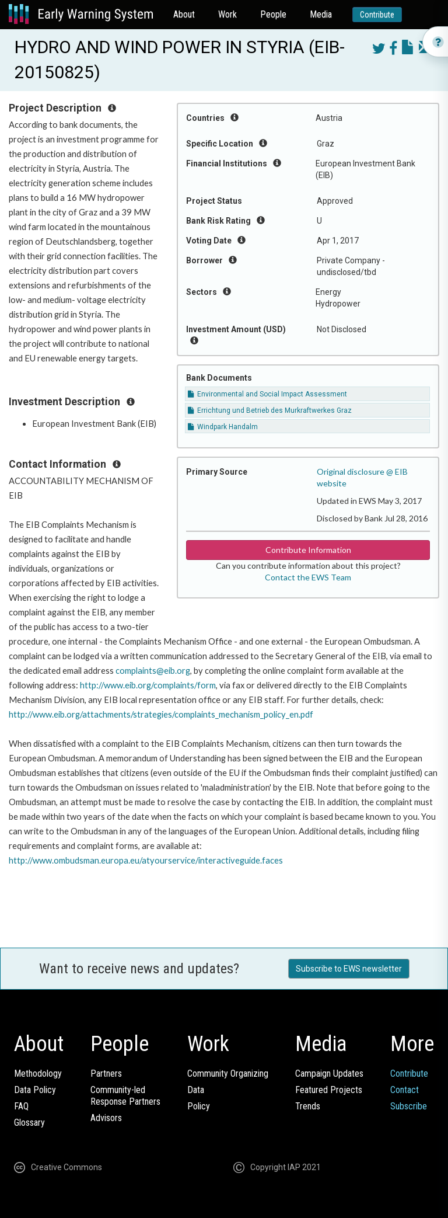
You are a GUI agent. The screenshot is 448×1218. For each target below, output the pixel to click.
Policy (198, 1106)
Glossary (29, 1122)
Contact (404, 1089)
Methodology (38, 1073)
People (273, 14)
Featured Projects (328, 1089)
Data (195, 1089)
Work (227, 14)
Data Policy (35, 1089)
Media (321, 14)
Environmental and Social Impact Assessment (267, 394)
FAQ (21, 1106)
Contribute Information (308, 550)
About (184, 14)
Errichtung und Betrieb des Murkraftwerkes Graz (270, 410)
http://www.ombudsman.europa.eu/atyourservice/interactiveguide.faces (146, 860)
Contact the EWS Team (308, 577)
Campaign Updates (329, 1073)
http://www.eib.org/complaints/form (148, 685)
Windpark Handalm (223, 427)
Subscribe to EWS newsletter (349, 968)
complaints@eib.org (153, 671)
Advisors (106, 1117)
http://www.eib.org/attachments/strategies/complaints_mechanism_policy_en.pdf (161, 714)
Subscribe (408, 1106)
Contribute (377, 14)
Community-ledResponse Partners (125, 1095)
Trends (307, 1106)
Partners (106, 1073)
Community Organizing (227, 1073)
